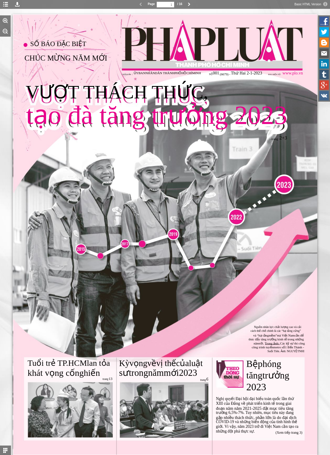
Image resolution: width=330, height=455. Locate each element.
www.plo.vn (292, 73)
